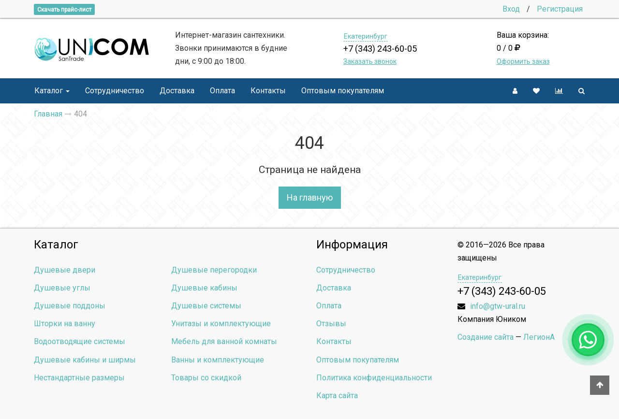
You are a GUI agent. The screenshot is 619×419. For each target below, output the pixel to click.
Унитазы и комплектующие (221, 323)
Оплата (222, 90)
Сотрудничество (114, 90)
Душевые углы (62, 287)
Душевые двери (64, 270)
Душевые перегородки (214, 270)
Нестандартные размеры (79, 377)
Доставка (177, 90)
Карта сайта (337, 395)
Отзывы (331, 323)
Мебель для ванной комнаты (224, 341)
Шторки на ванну (64, 323)
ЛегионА (539, 337)
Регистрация (560, 9)
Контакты (268, 90)
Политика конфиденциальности (374, 377)
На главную (310, 197)
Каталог (52, 90)
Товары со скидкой (206, 377)
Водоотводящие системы (79, 341)
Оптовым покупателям (342, 90)
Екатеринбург (365, 36)
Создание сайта (485, 337)
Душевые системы (206, 305)
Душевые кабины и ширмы (85, 359)
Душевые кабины (204, 287)
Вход (511, 9)
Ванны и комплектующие (217, 359)
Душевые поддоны (69, 305)
